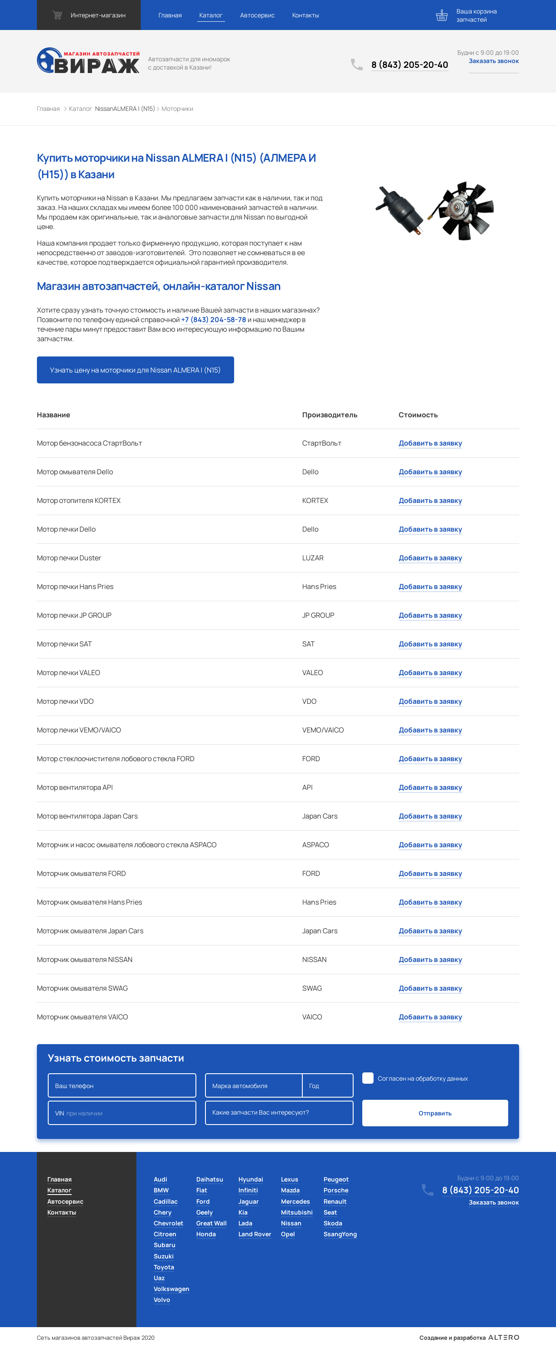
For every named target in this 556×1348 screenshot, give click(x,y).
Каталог (211, 15)
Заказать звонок (494, 61)
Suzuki (164, 1256)
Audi (160, 1179)
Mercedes (295, 1201)
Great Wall (211, 1223)
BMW (161, 1190)
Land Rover (254, 1234)
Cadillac (166, 1201)
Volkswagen (171, 1289)
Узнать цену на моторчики (135, 370)
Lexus (289, 1179)
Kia (243, 1212)
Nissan (291, 1223)
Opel (288, 1234)
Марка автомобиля (254, 1085)
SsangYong (340, 1234)
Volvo (162, 1299)
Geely (204, 1212)
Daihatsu (209, 1179)
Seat (330, 1212)
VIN (122, 1113)
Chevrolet (168, 1223)
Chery (163, 1212)
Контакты (305, 15)
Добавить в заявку (430, 443)
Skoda (333, 1223)
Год (328, 1085)
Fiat (201, 1190)
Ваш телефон (122, 1085)
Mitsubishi (297, 1212)
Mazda (290, 1190)
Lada (245, 1223)
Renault (335, 1201)
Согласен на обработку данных (423, 1078)
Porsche (336, 1190)
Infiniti (248, 1190)
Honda (206, 1234)
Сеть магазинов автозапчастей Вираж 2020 (96, 1337)
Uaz (159, 1278)
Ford (203, 1201)
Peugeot (336, 1179)
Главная (170, 15)
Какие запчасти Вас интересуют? (279, 1113)
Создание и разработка (469, 1337)
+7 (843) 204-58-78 (213, 319)
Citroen (165, 1234)
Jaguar (248, 1201)
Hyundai (250, 1179)
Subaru (164, 1245)
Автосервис (257, 15)
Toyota (164, 1267)
